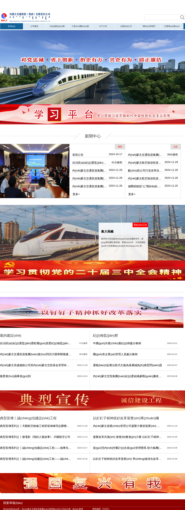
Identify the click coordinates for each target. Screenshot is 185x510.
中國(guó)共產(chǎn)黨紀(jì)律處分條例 (117, 343)
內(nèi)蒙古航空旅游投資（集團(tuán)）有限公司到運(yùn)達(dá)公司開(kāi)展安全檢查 (145, 162)
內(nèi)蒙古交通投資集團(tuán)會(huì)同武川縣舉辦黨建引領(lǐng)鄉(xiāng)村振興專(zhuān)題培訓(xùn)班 (89, 170)
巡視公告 (77, 154)
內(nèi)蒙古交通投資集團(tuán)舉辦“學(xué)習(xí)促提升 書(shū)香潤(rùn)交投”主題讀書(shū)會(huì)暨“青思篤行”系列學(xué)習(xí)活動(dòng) (145, 154)
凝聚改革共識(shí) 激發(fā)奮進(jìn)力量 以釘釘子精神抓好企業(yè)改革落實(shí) (127, 436)
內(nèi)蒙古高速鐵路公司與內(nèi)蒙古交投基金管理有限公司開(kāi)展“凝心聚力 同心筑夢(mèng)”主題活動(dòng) (36, 365)
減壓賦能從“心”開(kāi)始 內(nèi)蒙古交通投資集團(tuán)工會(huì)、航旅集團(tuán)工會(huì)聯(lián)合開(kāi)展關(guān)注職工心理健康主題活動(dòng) (145, 186)
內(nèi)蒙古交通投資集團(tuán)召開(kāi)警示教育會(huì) (89, 186)
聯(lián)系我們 (149, 26)
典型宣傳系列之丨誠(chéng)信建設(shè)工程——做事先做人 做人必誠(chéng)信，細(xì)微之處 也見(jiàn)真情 (36, 447)
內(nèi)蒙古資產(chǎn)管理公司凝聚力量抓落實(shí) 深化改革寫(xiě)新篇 (127, 425)
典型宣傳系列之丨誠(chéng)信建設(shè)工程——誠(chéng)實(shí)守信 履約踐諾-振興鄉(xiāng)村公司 (36, 458)
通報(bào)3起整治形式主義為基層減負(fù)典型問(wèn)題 (127, 365)
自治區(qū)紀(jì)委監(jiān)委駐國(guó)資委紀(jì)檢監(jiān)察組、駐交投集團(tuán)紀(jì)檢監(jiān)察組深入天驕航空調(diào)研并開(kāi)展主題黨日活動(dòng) (89, 162)
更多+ (76, 194)
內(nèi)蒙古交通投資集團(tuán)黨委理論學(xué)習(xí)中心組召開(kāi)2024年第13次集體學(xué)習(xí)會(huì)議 (89, 178)
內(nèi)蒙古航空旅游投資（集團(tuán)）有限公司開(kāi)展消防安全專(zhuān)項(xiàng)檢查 (145, 178)
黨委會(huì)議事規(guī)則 (15, 376)
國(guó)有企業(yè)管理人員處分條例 (115, 354)
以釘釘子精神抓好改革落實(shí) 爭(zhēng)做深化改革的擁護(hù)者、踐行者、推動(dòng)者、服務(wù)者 (127, 458)
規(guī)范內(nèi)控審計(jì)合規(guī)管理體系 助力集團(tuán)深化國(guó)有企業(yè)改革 (127, 447)
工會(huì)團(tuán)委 (80, 26)
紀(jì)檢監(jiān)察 (57, 26)
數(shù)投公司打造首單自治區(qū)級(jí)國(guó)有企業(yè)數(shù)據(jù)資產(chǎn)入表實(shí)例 (145, 170)
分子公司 (103, 26)
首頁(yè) (11, 26)
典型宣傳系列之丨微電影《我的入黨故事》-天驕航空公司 (35, 436)
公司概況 (34, 26)
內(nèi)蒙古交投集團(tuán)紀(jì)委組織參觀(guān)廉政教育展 (127, 376)
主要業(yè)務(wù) (172, 26)
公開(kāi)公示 (126, 26)
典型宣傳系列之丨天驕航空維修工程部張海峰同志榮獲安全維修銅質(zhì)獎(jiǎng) (36, 425)
